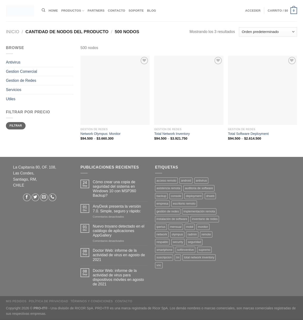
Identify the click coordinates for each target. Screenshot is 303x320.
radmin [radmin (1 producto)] (192, 234)
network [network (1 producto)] (161, 234)
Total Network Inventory (172, 134)
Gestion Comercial (21, 71)
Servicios (13, 90)
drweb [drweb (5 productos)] (210, 196)
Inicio (12, 31)
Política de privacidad (48, 301)
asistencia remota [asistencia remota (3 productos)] (168, 188)
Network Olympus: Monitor (100, 134)
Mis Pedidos (16, 301)
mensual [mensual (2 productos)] (175, 227)
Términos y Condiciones (92, 301)
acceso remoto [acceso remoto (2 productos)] (166, 180)
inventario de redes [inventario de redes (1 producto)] (205, 219)
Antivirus (13, 62)
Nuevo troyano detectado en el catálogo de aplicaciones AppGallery (118, 230)
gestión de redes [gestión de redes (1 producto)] (167, 211)
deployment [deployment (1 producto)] (193, 196)
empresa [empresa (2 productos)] (162, 203)
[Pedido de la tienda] (268, 32)
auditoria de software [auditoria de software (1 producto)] (199, 188)
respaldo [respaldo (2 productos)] (162, 242)
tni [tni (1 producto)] (177, 257)
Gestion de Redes (21, 80)
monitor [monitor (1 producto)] (203, 227)
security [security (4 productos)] (178, 242)
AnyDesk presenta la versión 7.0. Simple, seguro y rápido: (117, 208)
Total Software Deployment (248, 134)
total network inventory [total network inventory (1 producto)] (199, 257)
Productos (72, 11)
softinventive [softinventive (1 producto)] (185, 249)
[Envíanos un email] (44, 197)
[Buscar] (43, 10)
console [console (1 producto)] (176, 196)
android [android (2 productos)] (186, 180)
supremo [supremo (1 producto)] (204, 249)
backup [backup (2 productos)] (161, 196)
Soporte (136, 10)
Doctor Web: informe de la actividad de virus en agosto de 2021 (119, 254)
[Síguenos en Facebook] (27, 197)
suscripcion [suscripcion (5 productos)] (164, 257)
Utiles (10, 99)
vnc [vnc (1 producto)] (158, 265)
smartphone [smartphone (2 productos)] (164, 249)
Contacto (116, 10)
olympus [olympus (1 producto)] (177, 234)
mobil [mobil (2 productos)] (189, 227)
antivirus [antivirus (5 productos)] (201, 180)
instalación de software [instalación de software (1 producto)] (171, 219)
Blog (151, 10)
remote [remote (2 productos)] (206, 234)
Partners (96, 10)
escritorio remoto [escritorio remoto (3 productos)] (184, 203)
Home (53, 10)
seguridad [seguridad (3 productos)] (194, 242)
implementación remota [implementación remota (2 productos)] (199, 211)
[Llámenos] (52, 197)
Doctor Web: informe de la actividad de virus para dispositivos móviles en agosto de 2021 (118, 277)
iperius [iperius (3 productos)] (160, 227)
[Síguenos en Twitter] (35, 197)
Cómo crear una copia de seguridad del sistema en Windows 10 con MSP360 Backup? (114, 189)
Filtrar (15, 125)
